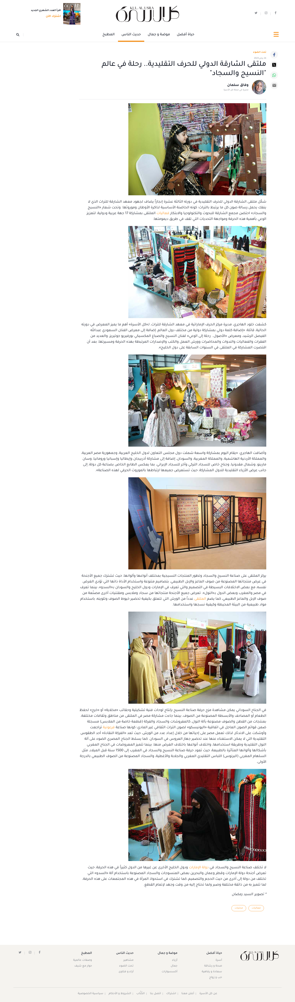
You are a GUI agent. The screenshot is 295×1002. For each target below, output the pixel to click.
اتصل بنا (155, 993)
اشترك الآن (52, 16)
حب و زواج (215, 977)
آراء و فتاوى (126, 971)
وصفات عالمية (82, 960)
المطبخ (108, 35)
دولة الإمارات (199, 868)
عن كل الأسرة (208, 993)
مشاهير (128, 960)
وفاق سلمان (237, 85)
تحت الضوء (259, 52)
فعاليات (162, 213)
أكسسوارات (169, 971)
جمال (174, 966)
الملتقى (199, 599)
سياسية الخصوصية (90, 993)
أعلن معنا (188, 993)
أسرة (218, 960)
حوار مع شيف (83, 966)
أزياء (174, 960)
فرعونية (108, 728)
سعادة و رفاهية (212, 971)
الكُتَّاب (141, 993)
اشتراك (171, 993)
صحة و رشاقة (213, 966)
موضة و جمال (159, 35)
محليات (239, 908)
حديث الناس (131, 35)
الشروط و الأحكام (120, 993)
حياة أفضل (185, 35)
